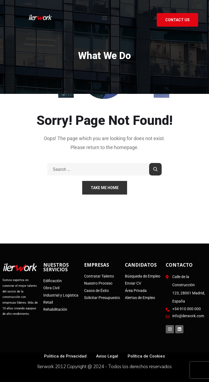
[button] (104, 17)
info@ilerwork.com (188, 316)
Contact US (177, 20)
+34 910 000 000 (186, 309)
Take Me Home (105, 188)
